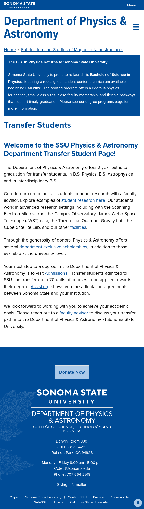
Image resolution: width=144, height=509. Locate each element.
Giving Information (72, 484)
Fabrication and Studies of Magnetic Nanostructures (72, 49)
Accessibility (120, 497)
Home (10, 49)
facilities (78, 227)
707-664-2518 (78, 474)
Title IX (59, 502)
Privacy (99, 497)
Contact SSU (77, 497)
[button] (138, 503)
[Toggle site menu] (136, 27)
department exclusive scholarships (53, 247)
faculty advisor (74, 313)
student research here (83, 200)
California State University (89, 502)
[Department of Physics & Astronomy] (68, 27)
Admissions (56, 273)
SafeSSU (41, 502)
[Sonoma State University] (19, 5)
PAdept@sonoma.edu (71, 468)
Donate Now (72, 372)
